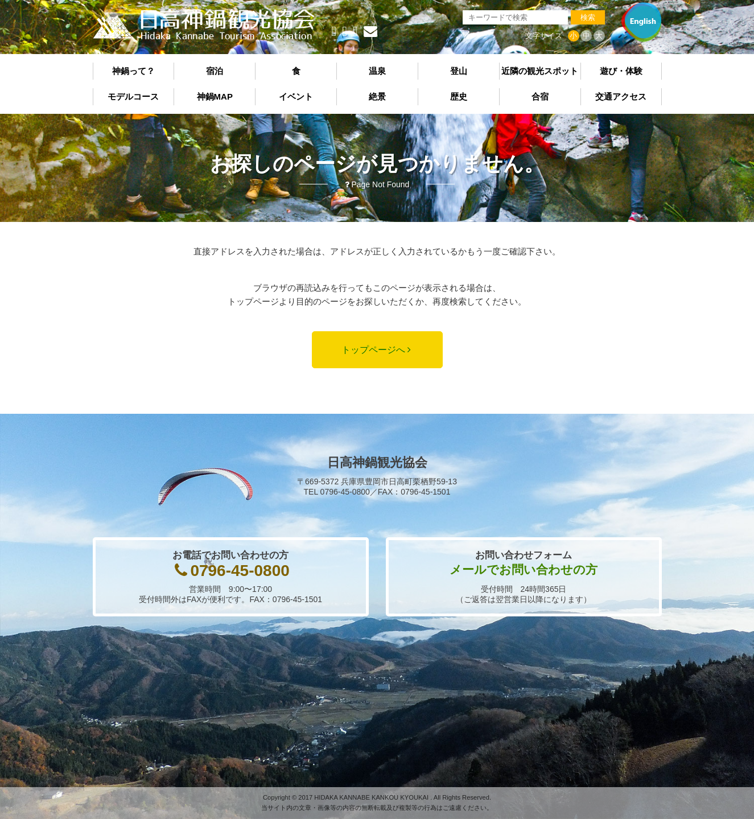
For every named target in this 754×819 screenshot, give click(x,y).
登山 (458, 71)
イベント (296, 96)
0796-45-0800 (239, 570)
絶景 (377, 96)
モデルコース (133, 96)
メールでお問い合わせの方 (524, 569)
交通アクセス (620, 96)
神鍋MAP (215, 96)
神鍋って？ (133, 71)
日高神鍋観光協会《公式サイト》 (204, 25)
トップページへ (373, 350)
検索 (587, 17)
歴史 (458, 96)
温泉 (377, 71)
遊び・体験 (621, 71)
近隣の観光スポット (539, 71)
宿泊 (214, 71)
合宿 (540, 96)
